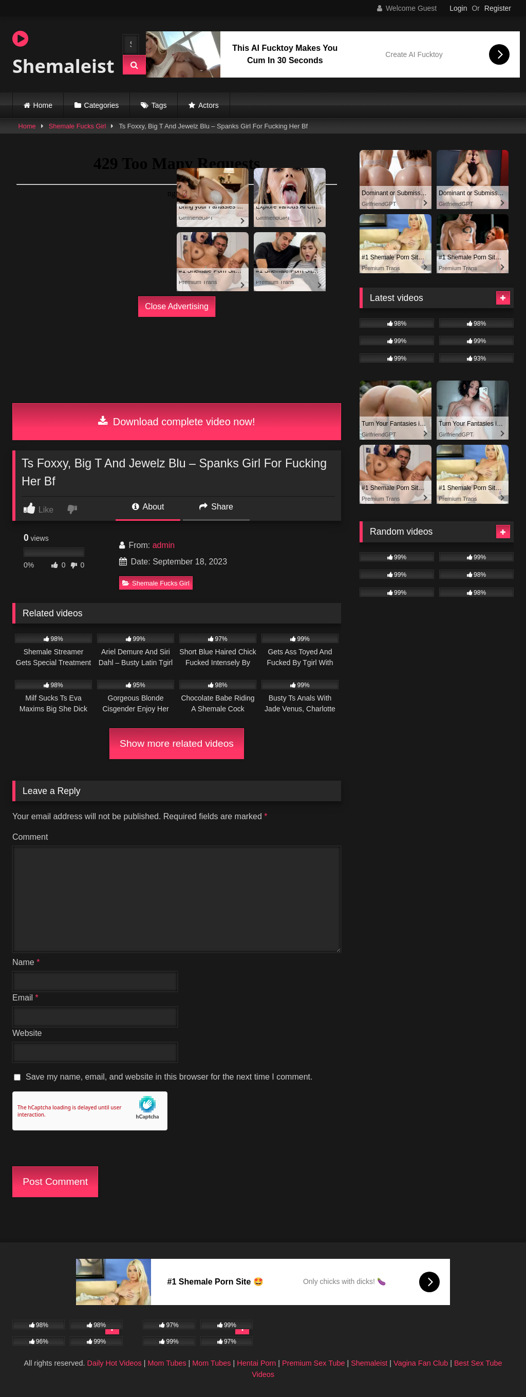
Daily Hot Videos (114, 1363)
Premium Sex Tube (313, 1363)
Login (458, 8)
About (148, 506)
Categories (101, 105)
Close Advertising (177, 306)
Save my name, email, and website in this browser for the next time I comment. (169, 1076)
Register (497, 8)
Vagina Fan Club (420, 1363)
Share (216, 506)
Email (25, 997)
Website (27, 1033)
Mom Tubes (166, 1363)
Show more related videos (177, 743)
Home (42, 105)
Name (26, 962)
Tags (159, 105)
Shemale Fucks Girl (77, 126)
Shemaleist (58, 54)
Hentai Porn (256, 1363)
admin (164, 545)
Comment (30, 837)
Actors (208, 105)
